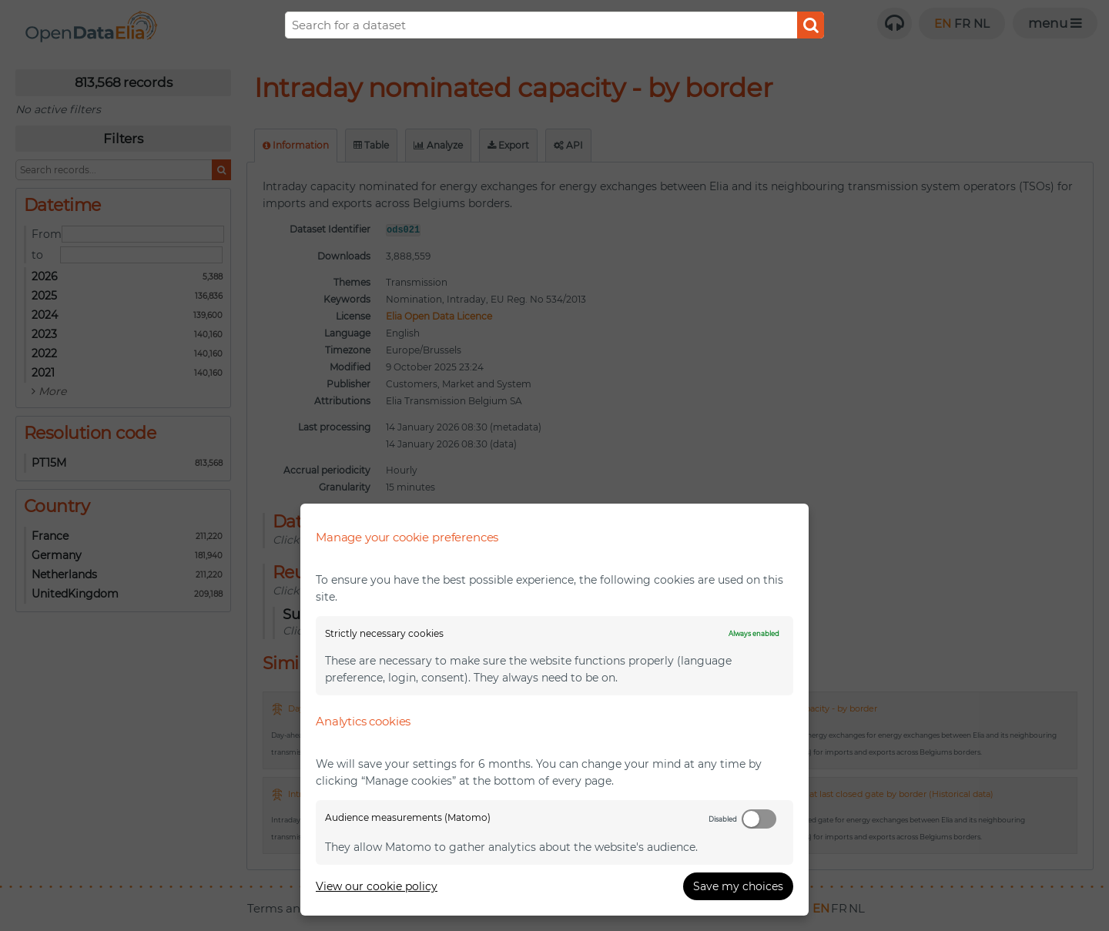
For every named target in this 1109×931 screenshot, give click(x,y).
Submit (810, 25)
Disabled (723, 819)
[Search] (554, 25)
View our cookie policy (376, 886)
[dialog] (554, 710)
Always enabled (754, 634)
